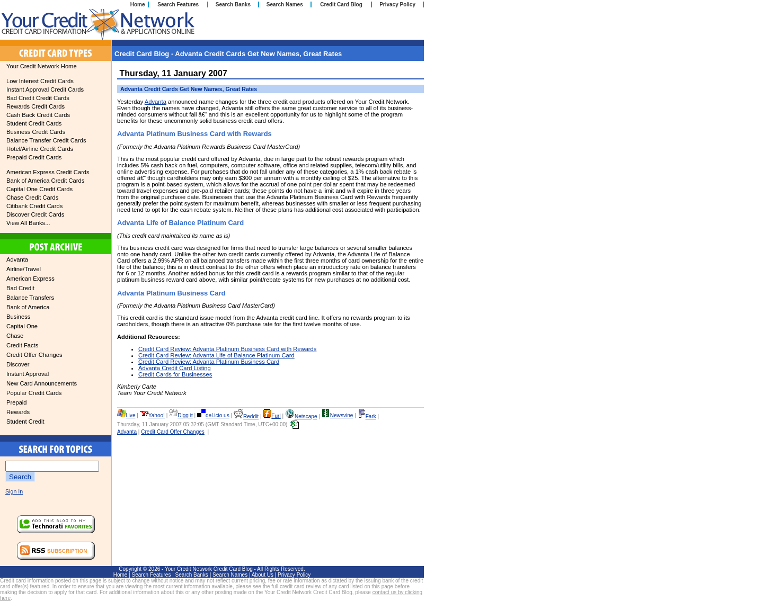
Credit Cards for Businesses (175, 374)
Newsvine (337, 415)
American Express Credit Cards (48, 172)
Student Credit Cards (33, 123)
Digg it (181, 415)
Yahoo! (152, 415)
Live (126, 415)
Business (18, 316)
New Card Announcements (41, 383)
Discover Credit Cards (35, 214)
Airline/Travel (23, 269)
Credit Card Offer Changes (173, 432)
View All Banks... (28, 223)
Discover (18, 364)
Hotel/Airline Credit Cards (39, 149)
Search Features (178, 4)
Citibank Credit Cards (34, 206)
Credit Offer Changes (34, 355)
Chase (14, 336)
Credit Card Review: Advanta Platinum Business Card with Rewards (227, 349)
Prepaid (16, 402)
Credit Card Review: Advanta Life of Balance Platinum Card (216, 355)
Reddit (246, 416)
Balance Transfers (30, 297)
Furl (271, 416)
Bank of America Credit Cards (45, 180)
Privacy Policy (397, 4)
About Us (262, 575)
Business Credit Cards (35, 132)
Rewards (18, 412)
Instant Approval (27, 374)
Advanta (17, 259)
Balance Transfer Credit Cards (46, 140)
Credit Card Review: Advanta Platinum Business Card (208, 361)
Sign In (14, 491)
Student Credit (25, 421)
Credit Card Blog (341, 4)
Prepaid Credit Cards (33, 157)
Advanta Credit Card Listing (174, 368)
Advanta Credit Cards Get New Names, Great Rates (188, 89)
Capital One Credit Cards (39, 189)
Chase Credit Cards (32, 197)
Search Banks (233, 4)
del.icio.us (213, 415)
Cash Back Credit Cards (38, 115)
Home (137, 4)
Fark (367, 416)
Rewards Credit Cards (35, 106)
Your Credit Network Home (41, 66)
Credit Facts (22, 345)
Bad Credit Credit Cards (37, 98)
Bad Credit (20, 288)
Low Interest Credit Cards (40, 81)
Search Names (285, 4)
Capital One (22, 326)
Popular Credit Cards (33, 393)
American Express (30, 278)
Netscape (301, 416)
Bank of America (27, 307)
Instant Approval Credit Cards (45, 89)
